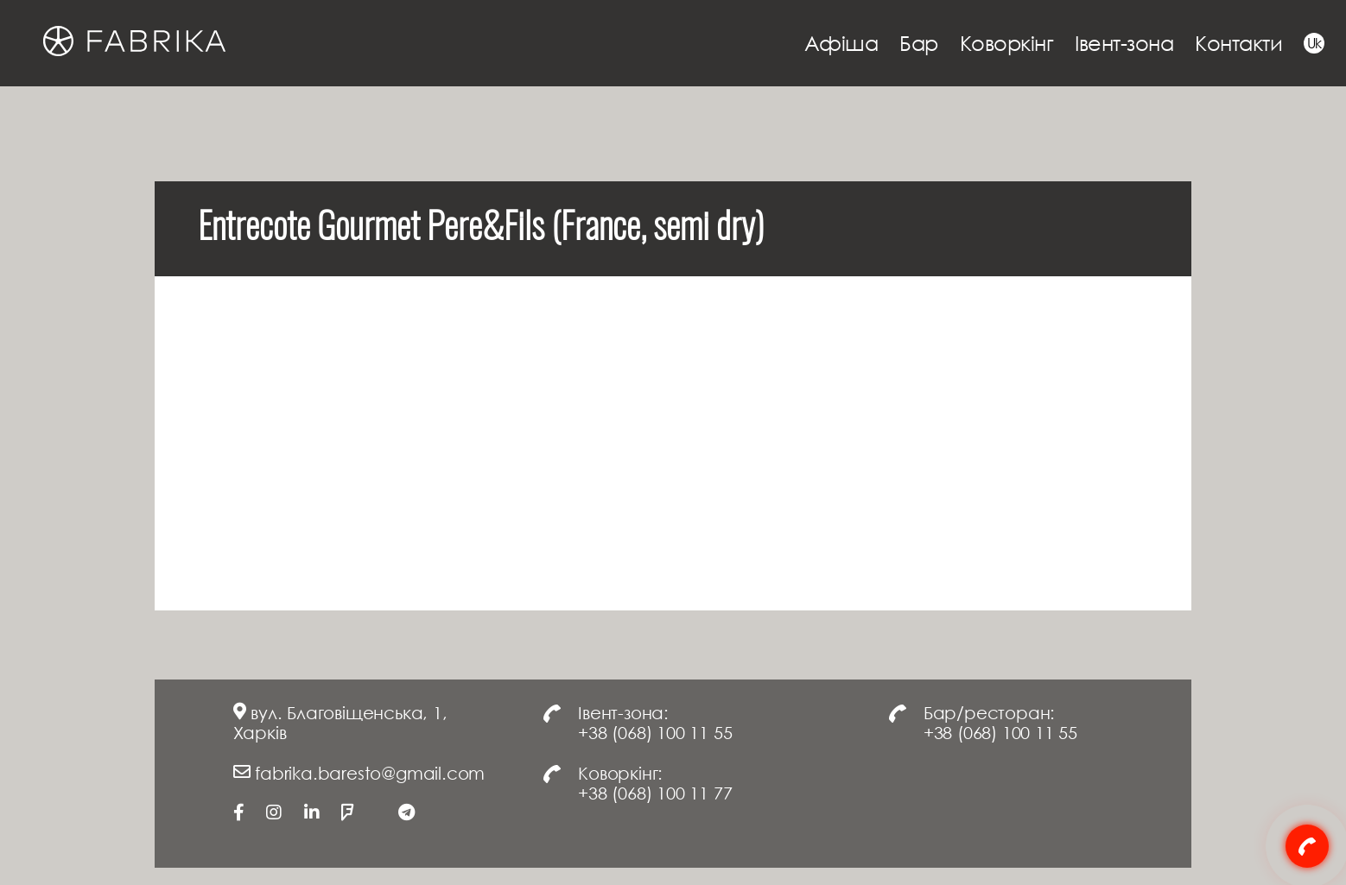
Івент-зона (1124, 42)
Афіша (841, 42)
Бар (918, 42)
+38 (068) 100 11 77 (655, 792)
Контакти (1238, 42)
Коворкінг (1007, 42)
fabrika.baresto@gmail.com (370, 772)
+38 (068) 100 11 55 (655, 732)
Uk (1314, 43)
